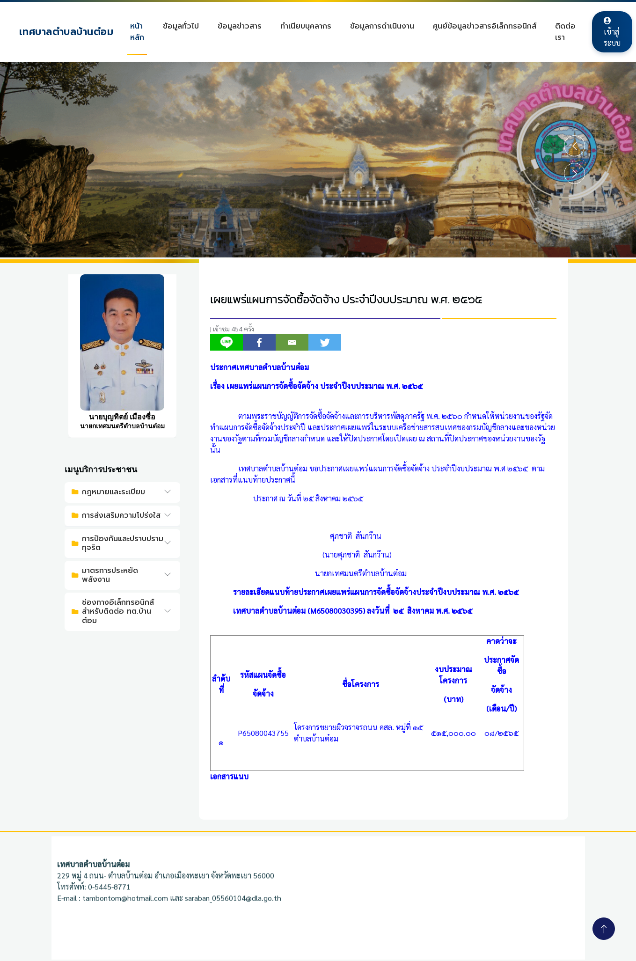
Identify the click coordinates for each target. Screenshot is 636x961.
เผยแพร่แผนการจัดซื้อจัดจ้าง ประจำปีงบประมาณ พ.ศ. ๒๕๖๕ (346, 300)
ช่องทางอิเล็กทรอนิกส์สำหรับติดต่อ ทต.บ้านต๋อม (113, 611)
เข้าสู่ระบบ (615, 32)
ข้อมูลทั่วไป (185, 26)
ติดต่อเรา (569, 32)
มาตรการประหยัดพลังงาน (105, 575)
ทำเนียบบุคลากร (309, 26)
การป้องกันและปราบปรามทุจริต (117, 543)
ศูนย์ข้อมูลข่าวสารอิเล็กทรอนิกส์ (488, 26)
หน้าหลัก (141, 32)
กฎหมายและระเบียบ (108, 492)
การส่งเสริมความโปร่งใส (116, 515)
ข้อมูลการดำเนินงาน (386, 26)
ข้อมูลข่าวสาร (243, 26)
